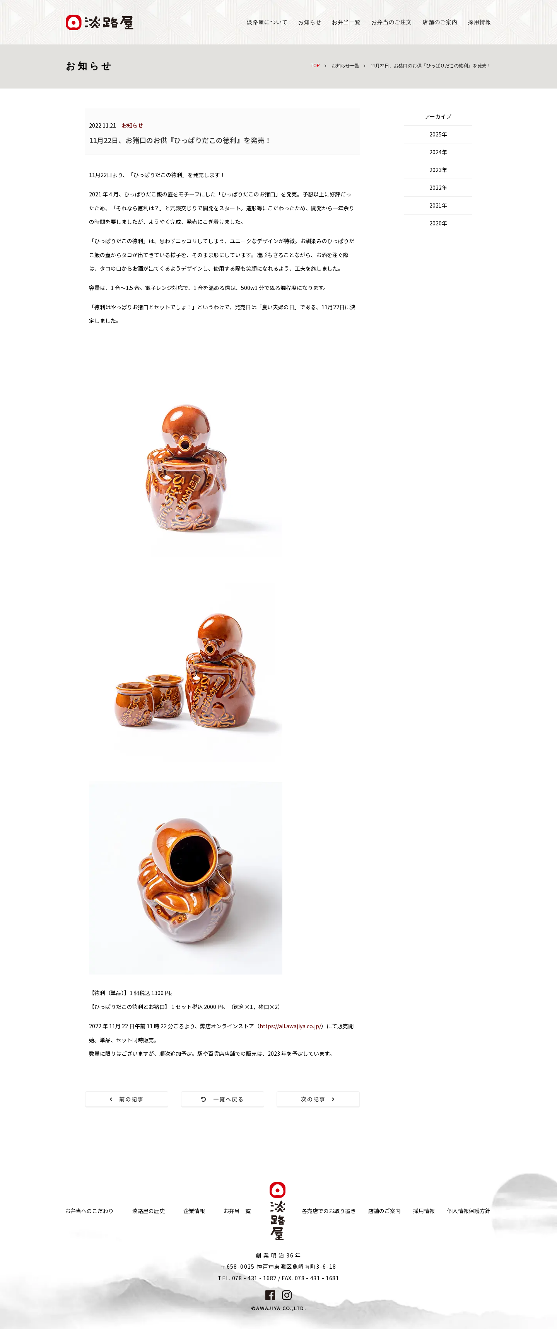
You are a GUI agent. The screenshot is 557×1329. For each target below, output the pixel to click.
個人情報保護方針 (468, 1211)
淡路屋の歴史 (148, 1211)
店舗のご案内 (384, 1211)
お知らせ (309, 22)
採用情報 (479, 22)
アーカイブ (438, 116)
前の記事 (126, 1099)
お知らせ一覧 (345, 65)
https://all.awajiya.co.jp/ (290, 1026)
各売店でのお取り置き (329, 1211)
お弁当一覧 (346, 22)
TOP (315, 65)
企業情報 (194, 1211)
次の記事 (318, 1099)
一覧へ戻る (222, 1099)
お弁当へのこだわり (89, 1211)
